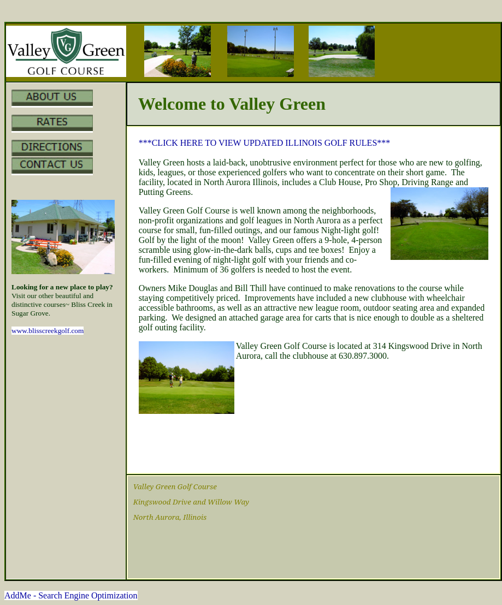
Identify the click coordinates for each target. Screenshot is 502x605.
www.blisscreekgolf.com (47, 331)
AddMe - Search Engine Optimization (71, 595)
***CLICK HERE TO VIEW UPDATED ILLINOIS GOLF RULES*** (265, 142)
